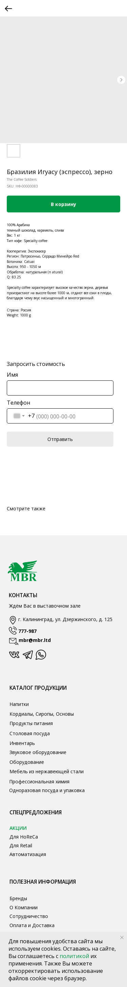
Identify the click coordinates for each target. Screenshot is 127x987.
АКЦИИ (18, 828)
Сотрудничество (28, 916)
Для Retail (20, 845)
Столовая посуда (29, 733)
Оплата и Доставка (32, 925)
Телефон (18, 402)
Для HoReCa (23, 836)
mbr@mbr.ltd (35, 640)
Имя (12, 374)
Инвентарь (22, 743)
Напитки (19, 704)
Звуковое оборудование (37, 752)
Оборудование (26, 762)
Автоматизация (27, 854)
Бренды (18, 898)
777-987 (27, 631)
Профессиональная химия (39, 781)
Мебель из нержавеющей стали (46, 771)
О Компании (23, 907)
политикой (75, 956)
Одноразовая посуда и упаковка (47, 790)
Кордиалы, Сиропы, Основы (41, 714)
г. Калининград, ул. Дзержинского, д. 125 (65, 619)
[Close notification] (122, 937)
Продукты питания (31, 723)
